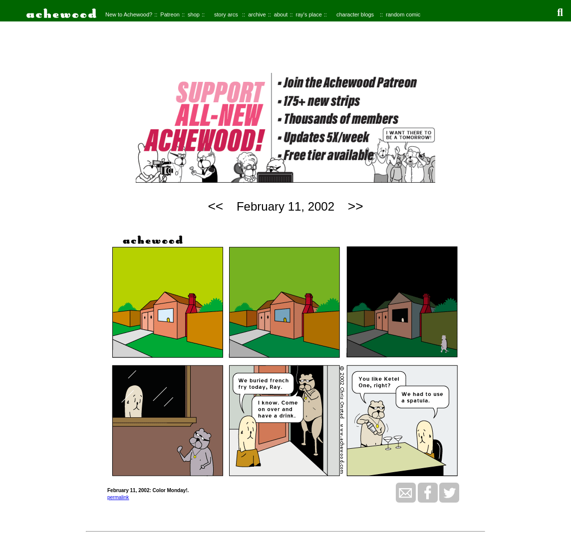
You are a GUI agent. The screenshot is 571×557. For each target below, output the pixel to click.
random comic (403, 14)
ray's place (309, 14)
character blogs (355, 14)
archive (257, 14)
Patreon (170, 14)
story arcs (226, 14)
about (281, 14)
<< (215, 206)
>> (355, 206)
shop (194, 14)
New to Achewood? (128, 14)
